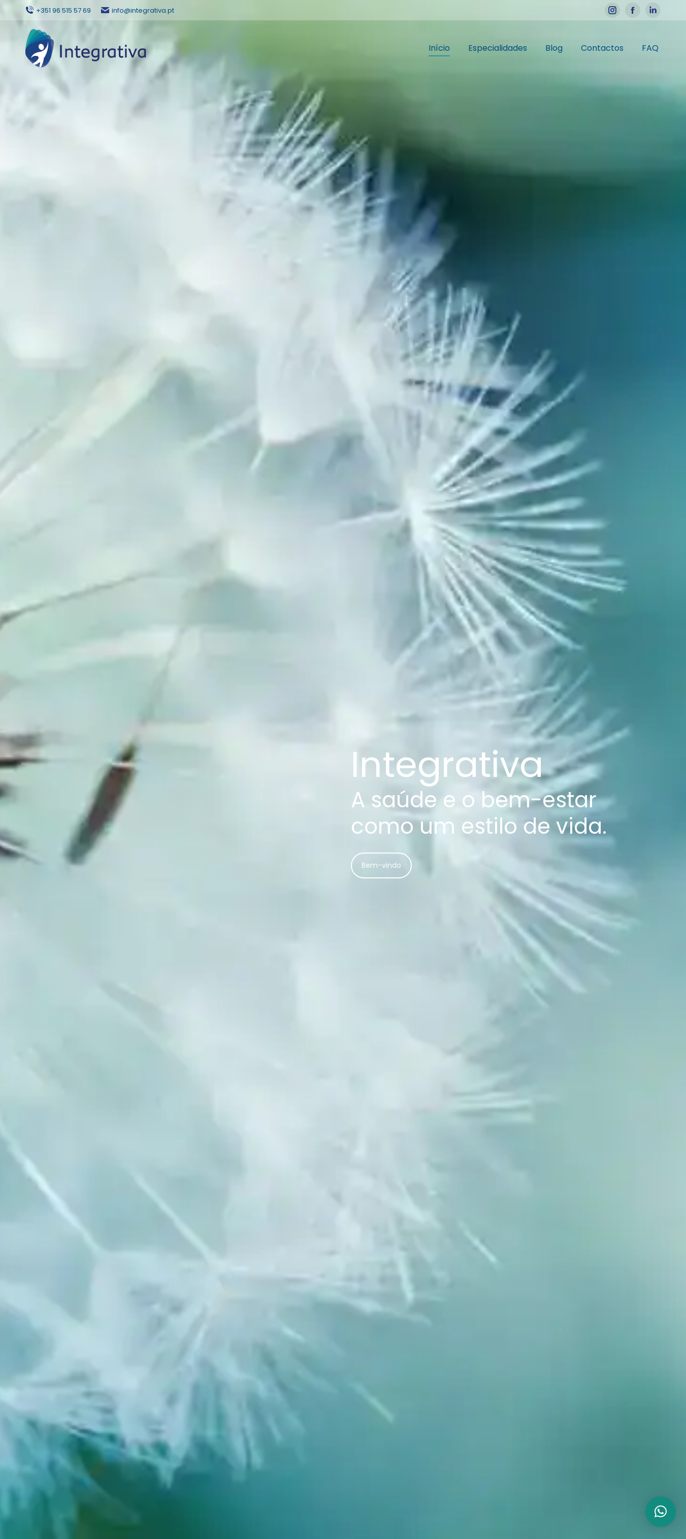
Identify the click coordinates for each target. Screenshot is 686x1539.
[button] (660, 1511)
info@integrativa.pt (137, 10)
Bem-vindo (381, 865)
